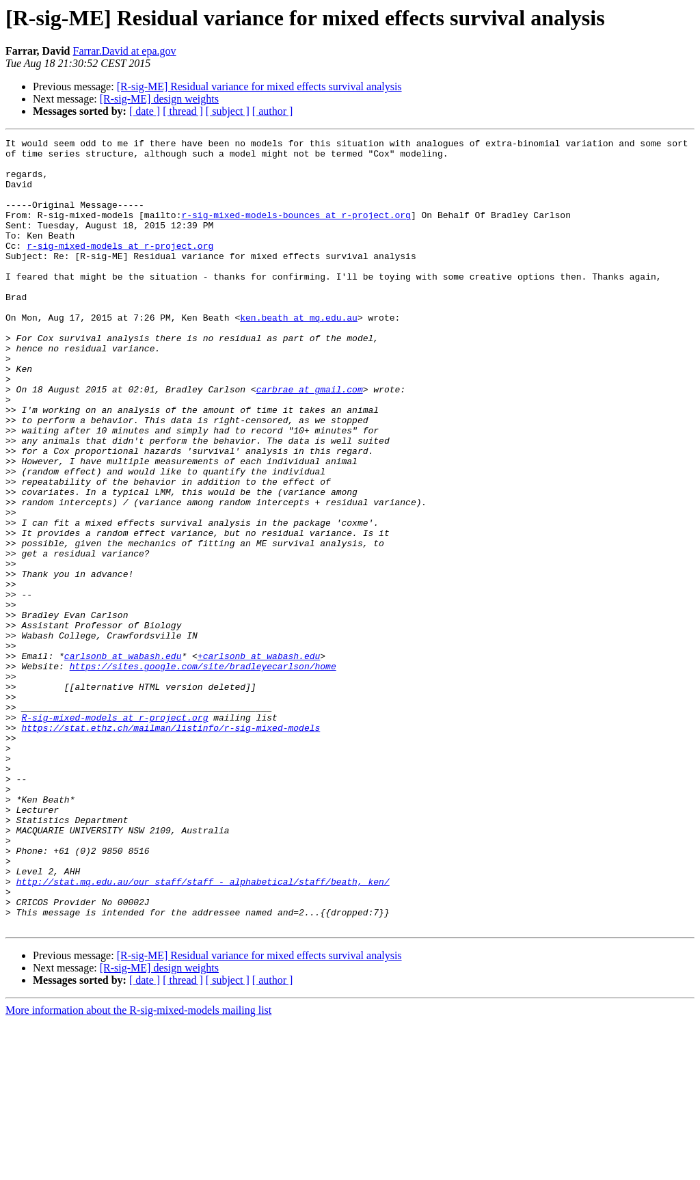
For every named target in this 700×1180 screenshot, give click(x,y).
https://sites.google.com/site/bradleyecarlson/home (203, 772)
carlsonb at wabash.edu (123, 760)
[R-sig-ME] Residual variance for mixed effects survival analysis (259, 86)
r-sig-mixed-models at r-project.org (120, 268)
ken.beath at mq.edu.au (299, 354)
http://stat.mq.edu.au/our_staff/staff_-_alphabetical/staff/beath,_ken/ (203, 1031)
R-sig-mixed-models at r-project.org (114, 834)
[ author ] (272, 111)
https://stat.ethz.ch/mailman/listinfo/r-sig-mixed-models (170, 846)
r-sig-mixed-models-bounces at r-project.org (295, 231)
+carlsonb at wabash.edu (259, 760)
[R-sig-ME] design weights (159, 99)
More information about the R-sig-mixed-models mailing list (138, 1168)
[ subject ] (228, 111)
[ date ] (144, 111)
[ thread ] (183, 111)
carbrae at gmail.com (309, 440)
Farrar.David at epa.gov (124, 51)
